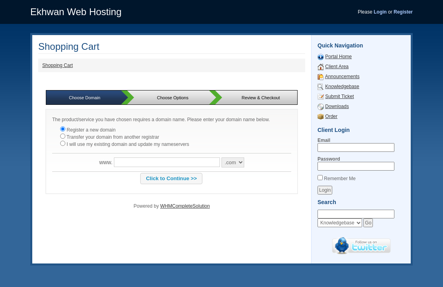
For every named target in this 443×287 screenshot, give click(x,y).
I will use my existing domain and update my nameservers (124, 144)
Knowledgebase (342, 86)
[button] (171, 178)
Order (331, 116)
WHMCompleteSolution (185, 206)
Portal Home (338, 56)
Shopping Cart (57, 65)
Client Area (337, 66)
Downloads (337, 106)
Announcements (342, 76)
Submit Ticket (339, 96)
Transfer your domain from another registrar (109, 137)
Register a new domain (88, 130)
